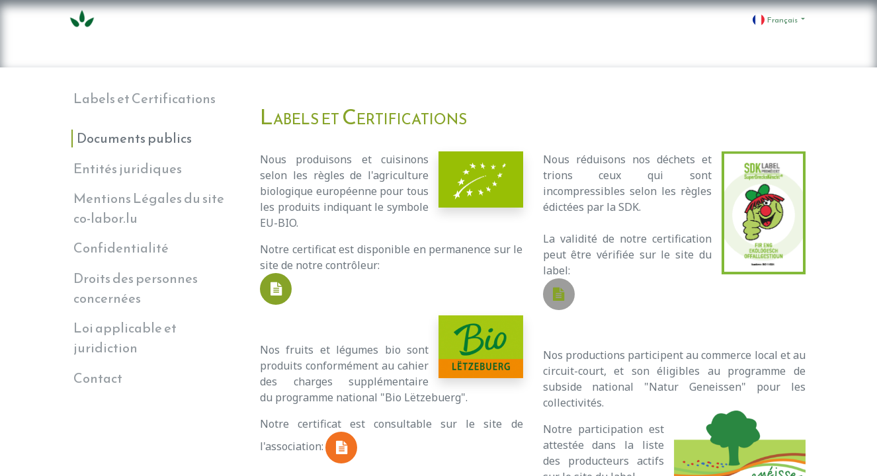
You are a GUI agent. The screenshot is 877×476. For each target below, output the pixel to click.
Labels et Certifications (144, 98)
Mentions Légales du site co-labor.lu (148, 208)
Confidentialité (121, 248)
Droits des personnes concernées (135, 288)
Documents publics (134, 138)
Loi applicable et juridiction (125, 338)
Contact (97, 378)
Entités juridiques (127, 168)
